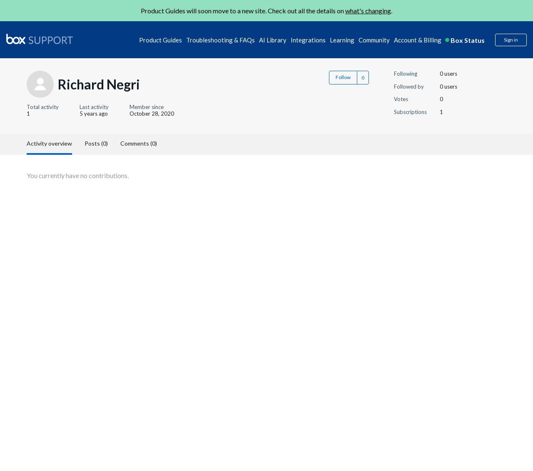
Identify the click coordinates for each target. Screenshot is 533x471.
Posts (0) (96, 143)
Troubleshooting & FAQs (220, 40)
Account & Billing (417, 40)
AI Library (272, 40)
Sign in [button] (511, 40)
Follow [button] (343, 77)
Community (374, 40)
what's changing (368, 11)
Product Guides (160, 40)
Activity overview (49, 143)
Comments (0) (138, 143)
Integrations (308, 40)
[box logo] (39, 39)
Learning (342, 40)
